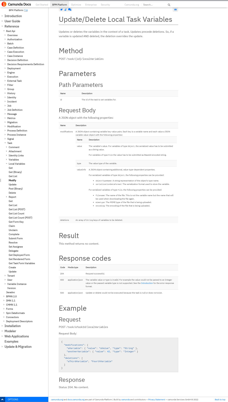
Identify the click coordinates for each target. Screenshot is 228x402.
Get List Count (16, 213)
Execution (12, 76)
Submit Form (16, 238)
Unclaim (13, 230)
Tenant (11, 275)
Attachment (15, 151)
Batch (10, 43)
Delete (12, 192)
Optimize (76, 4)
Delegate (13, 250)
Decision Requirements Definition (25, 64)
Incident (12, 101)
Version (11, 288)
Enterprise (91, 4)
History (11, 93)
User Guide (12, 21)
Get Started (42, 4)
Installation (12, 326)
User (9, 279)
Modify (12, 180)
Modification (14, 126)
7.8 (26, 10)
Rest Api (10, 31)
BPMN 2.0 (11, 296)
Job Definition (14, 109)
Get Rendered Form (19, 259)
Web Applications (16, 336)
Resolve (13, 242)
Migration (12, 122)
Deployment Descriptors (19, 321)
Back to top (220, 399)
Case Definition (15, 47)
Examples (11, 341)
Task (9, 143)
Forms (9, 308)
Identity (11, 97)
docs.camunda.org (75, 399)
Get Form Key (16, 221)
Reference (11, 26)
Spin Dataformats (15, 313)
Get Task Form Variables (22, 263)
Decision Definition (17, 60)
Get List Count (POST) (20, 217)
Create (12, 267)
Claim (12, 226)
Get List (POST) (17, 209)
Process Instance (16, 134)
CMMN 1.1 (11, 304)
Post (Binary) (16, 188)
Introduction (13, 16)
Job (9, 105)
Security (105, 4)
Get (11, 167)
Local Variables (17, 163)
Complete (14, 234)
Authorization (14, 39)
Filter (10, 85)
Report (12, 196)
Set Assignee (16, 246)
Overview (12, 35)
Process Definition (17, 130)
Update (12, 184)
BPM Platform (59, 4)
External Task (14, 80)
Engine (11, 72)
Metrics (11, 118)
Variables (14, 159)
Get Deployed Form (19, 255)
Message (12, 114)
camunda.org (57, 399)
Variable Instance (16, 284)
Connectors (12, 317)
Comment (14, 147)
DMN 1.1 (10, 300)
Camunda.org (132, 4)
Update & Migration (17, 347)
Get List (13, 176)
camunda (125, 399)
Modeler (10, 331)
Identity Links (16, 155)
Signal (10, 138)
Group (10, 89)
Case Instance (15, 56)
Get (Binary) (15, 172)
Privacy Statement (156, 399)
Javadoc (10, 292)
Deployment (14, 68)
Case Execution (15, 51)
